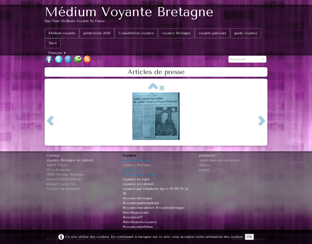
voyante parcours (212, 33)
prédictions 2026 (96, 33)
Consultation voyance (136, 33)
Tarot (53, 43)
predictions (132, 170)
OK (249, 237)
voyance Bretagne (176, 33)
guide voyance (245, 33)
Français (57, 53)
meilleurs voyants (136, 160)
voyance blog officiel (139, 174)
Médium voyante (62, 33)
